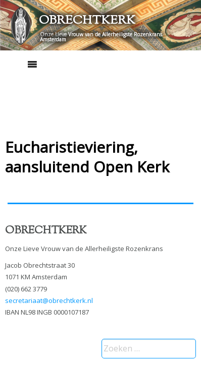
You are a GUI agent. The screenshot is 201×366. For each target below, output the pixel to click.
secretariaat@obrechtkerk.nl (49, 300)
